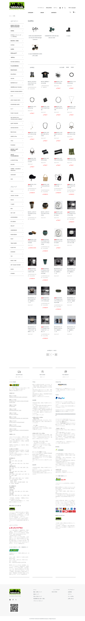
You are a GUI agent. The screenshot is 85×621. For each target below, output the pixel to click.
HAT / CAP (13, 243)
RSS (58, 591)
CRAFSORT (14, 202)
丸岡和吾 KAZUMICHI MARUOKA (14, 195)
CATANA (13, 48)
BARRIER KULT (15, 90)
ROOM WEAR (14, 267)
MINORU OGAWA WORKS (15, 102)
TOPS (12, 219)
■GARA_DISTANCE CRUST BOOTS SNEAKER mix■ (32, 83)
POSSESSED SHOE (14, 121)
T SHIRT (13, 234)
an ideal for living (15, 184)
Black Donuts (14, 154)
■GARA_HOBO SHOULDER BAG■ (45, 186)
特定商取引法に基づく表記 (45, 598)
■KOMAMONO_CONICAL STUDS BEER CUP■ (32, 270)
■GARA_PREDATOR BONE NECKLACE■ (32, 160)
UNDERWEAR (14, 262)
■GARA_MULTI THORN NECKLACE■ (58, 108)
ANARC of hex (14, 159)
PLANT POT (14, 281)
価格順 (67, 67)
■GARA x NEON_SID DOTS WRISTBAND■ (32, 241)
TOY (12, 291)
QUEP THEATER (15, 145)
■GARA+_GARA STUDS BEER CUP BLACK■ (32, 213)
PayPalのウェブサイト (60, 410)
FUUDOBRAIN (15, 72)
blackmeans (14, 76)
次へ (56, 354)
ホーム (10, 15)
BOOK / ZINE (14, 295)
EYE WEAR (14, 253)
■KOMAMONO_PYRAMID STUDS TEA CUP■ (71, 213)
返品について (42, 593)
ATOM (60, 591)
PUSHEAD (13, 168)
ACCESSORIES (15, 248)
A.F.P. (12, 108)
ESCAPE (13, 189)
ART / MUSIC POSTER (14, 301)
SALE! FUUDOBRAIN (15, 179)
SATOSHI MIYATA (15, 149)
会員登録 (71, 591)
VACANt (13, 85)
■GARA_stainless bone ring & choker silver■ (58, 213)
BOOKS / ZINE (15, 43)
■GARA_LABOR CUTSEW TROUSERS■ (71, 186)
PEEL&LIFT (14, 56)
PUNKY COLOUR (15, 131)
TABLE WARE (14, 276)
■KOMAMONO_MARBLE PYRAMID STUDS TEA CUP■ (71, 241)
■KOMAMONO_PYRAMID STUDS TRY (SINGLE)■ (45, 299)
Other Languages (72, 7)
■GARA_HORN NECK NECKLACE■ (58, 134)
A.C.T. (12, 126)
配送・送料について (44, 591)
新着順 (72, 67)
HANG (12, 31)
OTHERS (13, 312)
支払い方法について (44, 596)
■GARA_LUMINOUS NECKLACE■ (71, 108)
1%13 (12, 164)
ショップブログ (60, 589)
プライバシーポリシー (44, 600)
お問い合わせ (72, 598)
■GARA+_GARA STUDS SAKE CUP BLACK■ (45, 213)
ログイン (55, 7)
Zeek (12, 207)
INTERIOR (13, 286)
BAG (12, 238)
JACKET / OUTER (15, 224)
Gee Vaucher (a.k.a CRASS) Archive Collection (16, 138)
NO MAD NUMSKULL (14, 66)
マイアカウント (41, 7)
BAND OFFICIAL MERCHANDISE (15, 26)
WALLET (13, 257)
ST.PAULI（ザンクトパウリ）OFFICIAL (16, 37)
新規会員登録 (49, 7)
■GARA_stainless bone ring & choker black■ (58, 241)
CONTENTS (53, 12)
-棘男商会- (13, 61)
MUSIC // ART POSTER (14, 173)
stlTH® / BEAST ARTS (15, 114)
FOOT (12, 272)
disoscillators (14, 80)
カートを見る (72, 596)
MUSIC (12, 307)
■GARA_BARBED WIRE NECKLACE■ (45, 134)
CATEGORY (30, 12)
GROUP (42, 12)
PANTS (13, 229)
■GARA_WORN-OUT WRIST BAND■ (45, 108)
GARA (15, 15)
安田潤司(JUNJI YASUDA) (15, 95)
